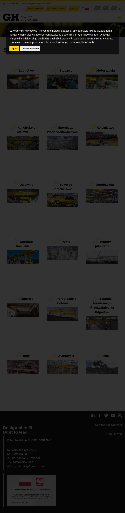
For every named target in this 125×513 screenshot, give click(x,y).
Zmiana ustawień (30, 48)
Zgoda (14, 48)
